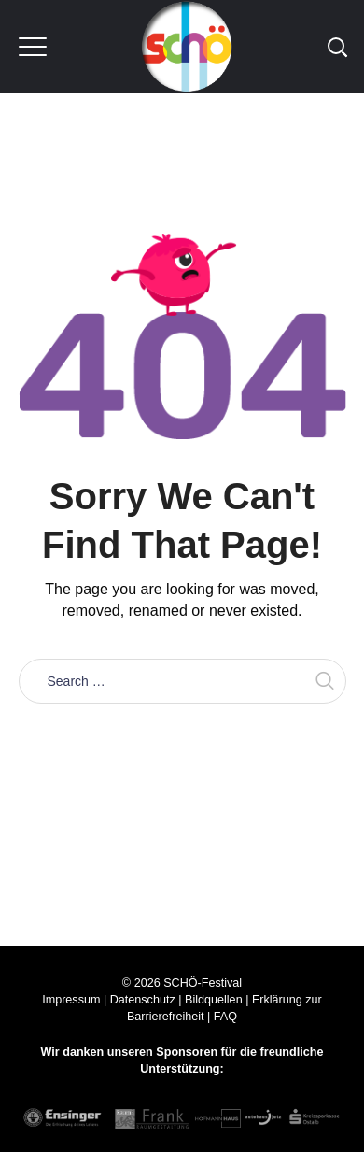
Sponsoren (186, 1052)
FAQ (225, 1016)
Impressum (71, 999)
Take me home (182, 745)
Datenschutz (142, 999)
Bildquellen (214, 999)
